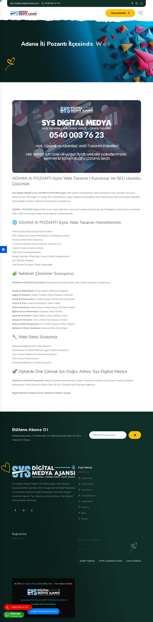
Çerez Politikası (133, 560)
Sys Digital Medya (29, 583)
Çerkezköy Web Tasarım (31, 600)
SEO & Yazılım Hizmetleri (54, 600)
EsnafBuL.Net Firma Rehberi (43, 604)
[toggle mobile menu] (140, 13)
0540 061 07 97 (51, 3)
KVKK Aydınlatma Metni (110, 560)
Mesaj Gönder (120, 13)
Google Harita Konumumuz (43, 611)
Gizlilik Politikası (87, 560)
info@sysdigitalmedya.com (24, 3)
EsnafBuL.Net (46, 583)
